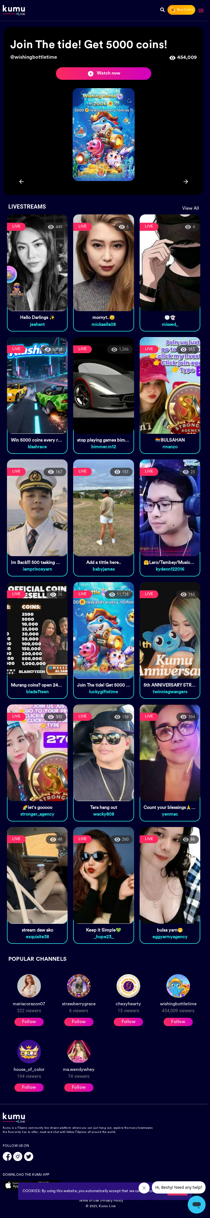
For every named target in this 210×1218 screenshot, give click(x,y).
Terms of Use (89, 1200)
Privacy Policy (112, 1200)
